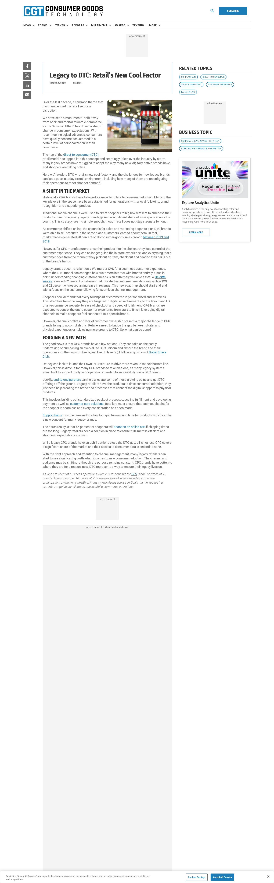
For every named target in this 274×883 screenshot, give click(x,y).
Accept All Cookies (222, 877)
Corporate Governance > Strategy (200, 141)
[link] (27, 66)
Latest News (188, 92)
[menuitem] (30, 25)
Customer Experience (220, 84)
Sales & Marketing (191, 84)
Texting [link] (138, 25)
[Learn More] (215, 179)
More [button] (153, 25)
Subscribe (233, 10)
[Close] (268, 876)
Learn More (196, 232)
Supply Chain (188, 77)
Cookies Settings (196, 877)
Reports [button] (78, 25)
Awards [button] (119, 25)
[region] (137, 877)
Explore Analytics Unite (200, 202)
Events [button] (60, 25)
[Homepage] (63, 11)
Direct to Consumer (213, 77)
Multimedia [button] (99, 25)
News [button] (27, 25)
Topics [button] (43, 25)
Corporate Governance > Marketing (201, 148)
